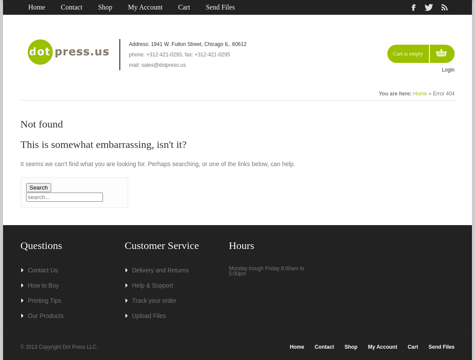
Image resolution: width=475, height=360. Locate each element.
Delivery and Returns (160, 270)
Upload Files (149, 315)
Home (36, 7)
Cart (184, 7)
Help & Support (152, 285)
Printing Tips (44, 300)
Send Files (220, 7)
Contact (71, 7)
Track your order (154, 300)
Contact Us (43, 270)
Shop (105, 7)
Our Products (45, 315)
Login (448, 70)
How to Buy (43, 285)
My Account (145, 7)
